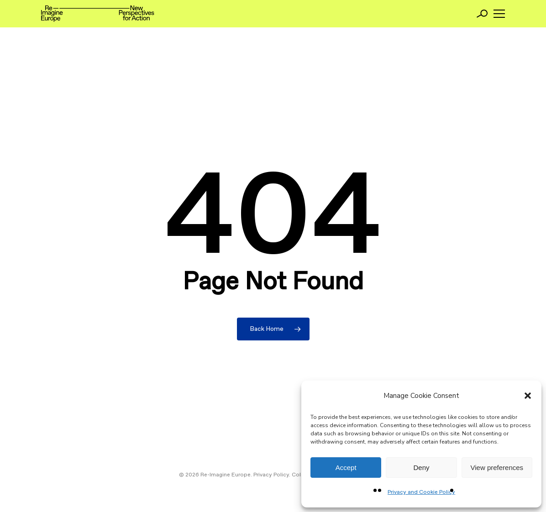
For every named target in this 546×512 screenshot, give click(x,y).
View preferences (497, 467)
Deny (421, 467)
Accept (346, 467)
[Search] (482, 14)
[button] (527, 395)
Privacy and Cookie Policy (421, 492)
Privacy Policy (271, 475)
